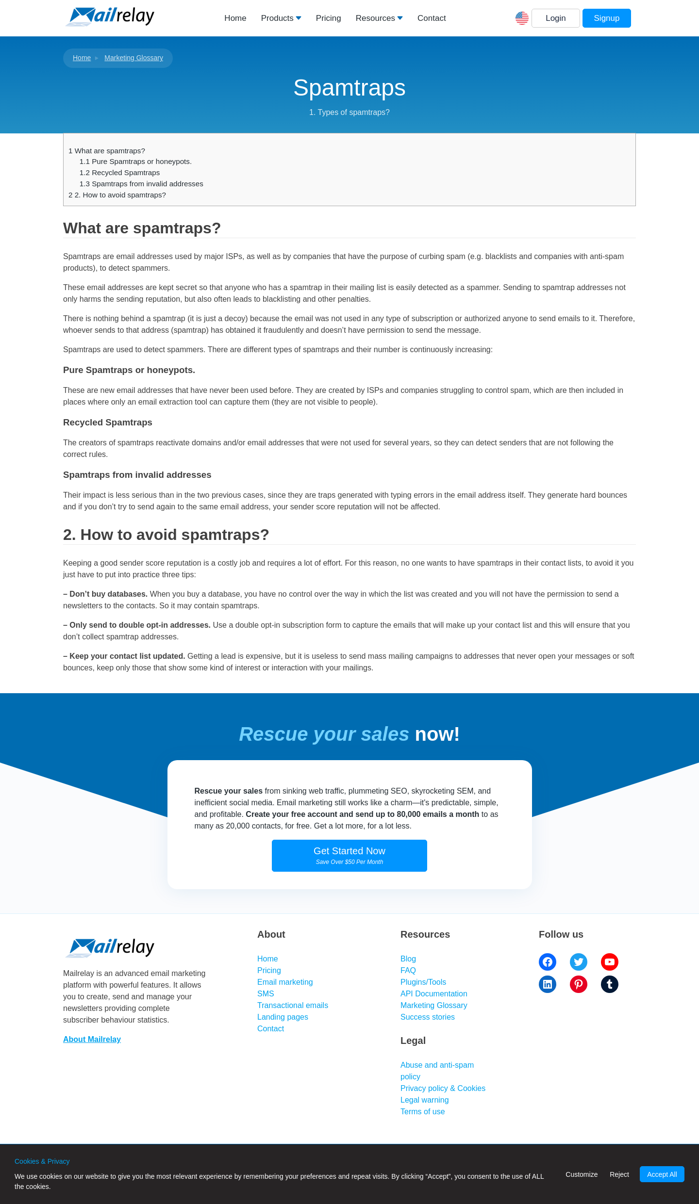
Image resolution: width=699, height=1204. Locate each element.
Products (277, 18)
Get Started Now (349, 855)
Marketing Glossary (133, 58)
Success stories (427, 1017)
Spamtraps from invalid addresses (141, 183)
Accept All (662, 1174)
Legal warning (424, 1100)
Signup (607, 18)
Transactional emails (292, 1005)
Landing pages (282, 1017)
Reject (619, 1174)
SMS (265, 994)
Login (556, 18)
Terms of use (422, 1111)
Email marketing (285, 982)
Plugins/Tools (423, 982)
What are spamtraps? (106, 150)
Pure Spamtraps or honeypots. (136, 161)
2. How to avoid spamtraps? (117, 195)
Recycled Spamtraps (120, 172)
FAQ (408, 970)
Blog (408, 959)
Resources (375, 18)
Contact (431, 18)
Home (235, 18)
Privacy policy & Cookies (442, 1088)
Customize (582, 1174)
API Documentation (433, 994)
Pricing (328, 18)
